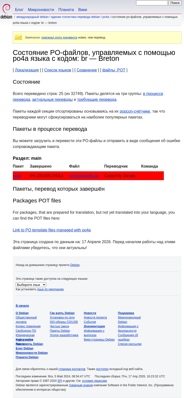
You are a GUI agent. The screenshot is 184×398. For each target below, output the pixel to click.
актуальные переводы (52, 99)
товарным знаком (81, 385)
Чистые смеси (59, 326)
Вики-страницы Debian (99, 339)
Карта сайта (24, 339)
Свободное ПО (26, 330)
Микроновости (41, 10)
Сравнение (87, 70)
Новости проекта (95, 317)
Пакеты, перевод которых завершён (59, 189)
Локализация (27, 70)
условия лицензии (94, 381)
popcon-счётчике (135, 111)
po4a (105, 17)
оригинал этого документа (59, 37)
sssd (17, 176)
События (90, 322)
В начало (22, 305)
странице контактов (71, 369)
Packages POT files (37, 201)
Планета (66, 10)
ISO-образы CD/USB (64, 322)
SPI (59, 381)
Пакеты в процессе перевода (50, 129)
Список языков (57, 70)
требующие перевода (96, 99)
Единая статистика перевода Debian (75, 17)
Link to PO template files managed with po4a (52, 230)
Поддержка (126, 313)
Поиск (20, 344)
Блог (19, 10)
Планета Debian (27, 357)
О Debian (22, 313)
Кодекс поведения (28, 326)
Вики (82, 10)
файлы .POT (113, 70)
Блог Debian (24, 348)
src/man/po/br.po (83, 176)
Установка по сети (62, 317)
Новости (90, 313)
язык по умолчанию (50, 289)
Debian (75, 265)
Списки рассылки (130, 344)
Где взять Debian (62, 313)
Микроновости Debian (32, 353)
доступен (102, 369)
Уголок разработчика (64, 335)
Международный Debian (32, 17)
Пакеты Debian (60, 330)
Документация (94, 326)
